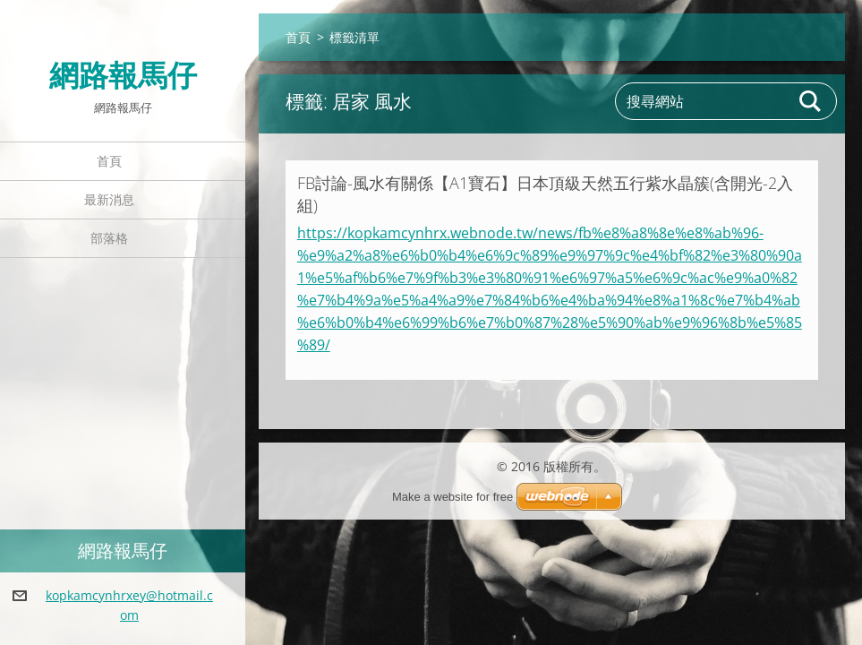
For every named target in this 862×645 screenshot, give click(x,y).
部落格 (109, 237)
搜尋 (811, 101)
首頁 (109, 160)
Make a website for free (452, 496)
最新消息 (109, 199)
